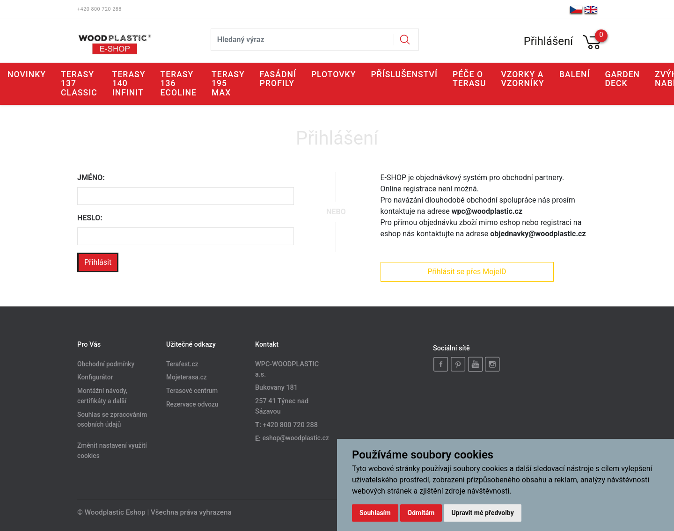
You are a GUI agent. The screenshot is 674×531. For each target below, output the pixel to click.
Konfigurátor (95, 377)
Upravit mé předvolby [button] (482, 512)
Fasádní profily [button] (278, 79)
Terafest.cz (182, 364)
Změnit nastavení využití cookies (112, 451)
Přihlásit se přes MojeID (466, 271)
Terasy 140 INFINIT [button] (129, 83)
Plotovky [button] (333, 74)
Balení (574, 74)
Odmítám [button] (421, 512)
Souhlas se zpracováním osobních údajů (112, 420)
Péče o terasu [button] (469, 79)
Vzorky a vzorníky (522, 79)
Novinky (26, 74)
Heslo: (90, 217)
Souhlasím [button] (375, 512)
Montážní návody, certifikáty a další (102, 396)
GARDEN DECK (622, 79)
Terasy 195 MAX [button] (228, 83)
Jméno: (91, 177)
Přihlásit (97, 262)
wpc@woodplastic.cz (487, 211)
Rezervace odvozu (192, 404)
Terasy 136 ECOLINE (179, 83)
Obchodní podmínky (105, 364)
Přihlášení (548, 41)
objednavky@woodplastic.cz (538, 233)
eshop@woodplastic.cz (296, 438)
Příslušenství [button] (404, 74)
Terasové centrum (192, 391)
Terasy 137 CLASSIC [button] (79, 83)
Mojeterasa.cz (186, 377)
